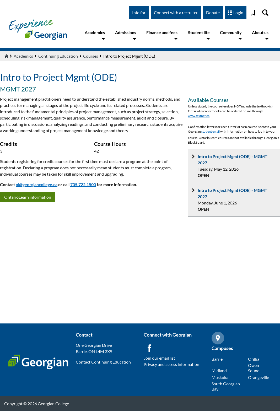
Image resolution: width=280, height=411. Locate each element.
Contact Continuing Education (103, 361)
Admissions (125, 35)
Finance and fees (161, 35)
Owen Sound (254, 368)
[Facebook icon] (149, 348)
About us (260, 35)
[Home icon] (6, 56)
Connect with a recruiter (176, 12)
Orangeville (258, 377)
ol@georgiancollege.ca (36, 184)
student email (210, 131)
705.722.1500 (83, 184)
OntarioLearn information (27, 196)
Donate (213, 12)
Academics (95, 35)
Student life (199, 35)
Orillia (253, 358)
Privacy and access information (171, 364)
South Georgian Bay (226, 386)
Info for (139, 12)
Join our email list (159, 357)
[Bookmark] (252, 12)
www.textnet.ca (198, 116)
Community (231, 35)
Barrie (217, 358)
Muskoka (220, 377)
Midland (219, 370)
